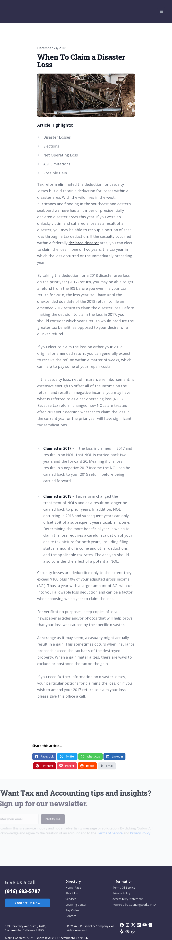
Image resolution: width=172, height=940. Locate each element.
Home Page (73, 887)
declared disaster (84, 242)
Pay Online (72, 910)
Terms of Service (104, 833)
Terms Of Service (123, 887)
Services (70, 899)
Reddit (87, 766)
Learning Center (75, 904)
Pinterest (44, 766)
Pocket (66, 766)
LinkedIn (114, 756)
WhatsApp (90, 756)
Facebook (44, 756)
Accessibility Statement (127, 899)
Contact (70, 916)
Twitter (67, 756)
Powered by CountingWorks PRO (134, 904)
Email (106, 766)
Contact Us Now (27, 903)
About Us (71, 893)
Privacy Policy (134, 833)
